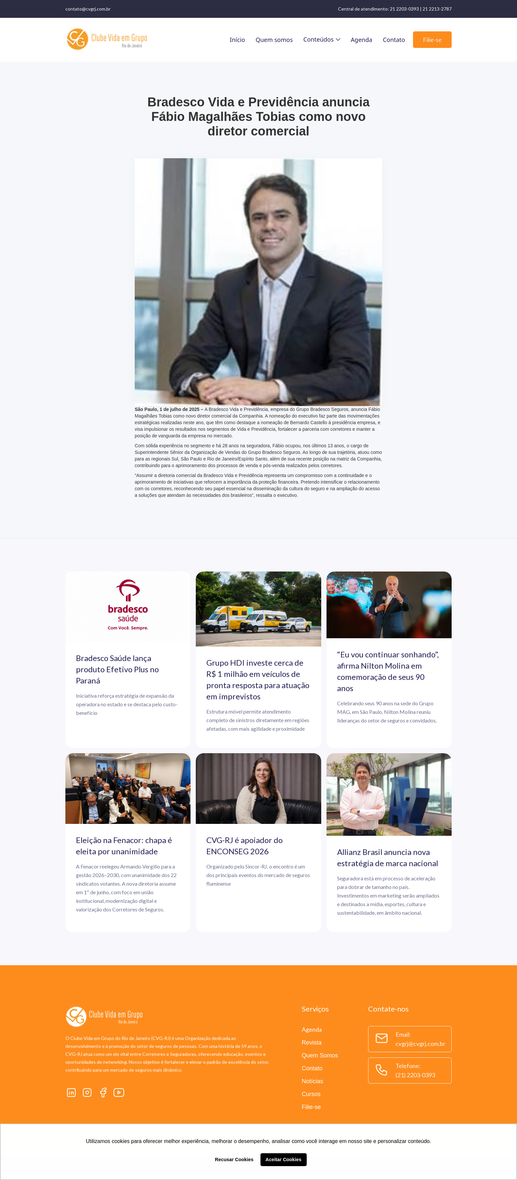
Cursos (311, 1094)
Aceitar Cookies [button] (283, 1159)
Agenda (361, 39)
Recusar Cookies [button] (234, 1159)
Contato (394, 39)
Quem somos (274, 39)
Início (237, 39)
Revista (312, 1042)
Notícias (312, 1081)
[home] (106, 39)
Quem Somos (320, 1055)
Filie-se (432, 39)
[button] (321, 39)
